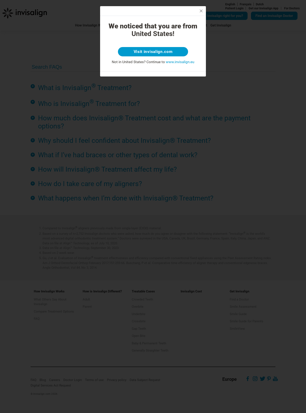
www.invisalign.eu (180, 62)
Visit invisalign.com (153, 51)
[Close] (201, 11)
